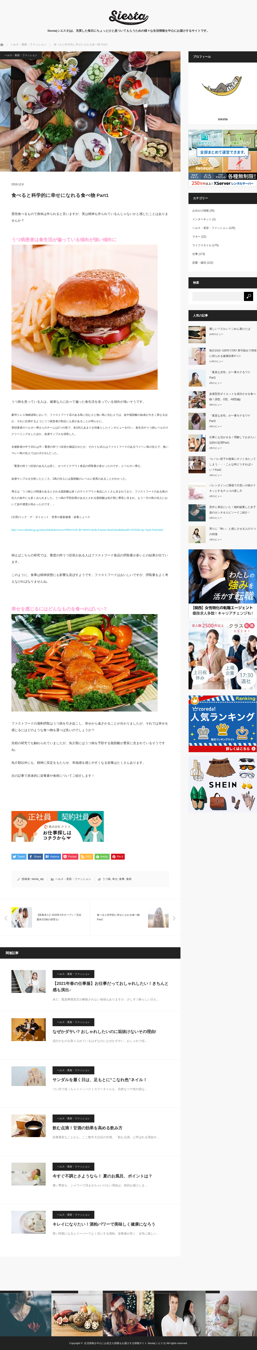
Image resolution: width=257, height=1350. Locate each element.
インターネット (202, 219)
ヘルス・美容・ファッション (21, 55)
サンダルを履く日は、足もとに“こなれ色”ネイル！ (100, 1080)
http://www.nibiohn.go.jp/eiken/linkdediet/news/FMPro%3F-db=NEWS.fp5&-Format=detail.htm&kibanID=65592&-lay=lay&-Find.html (87, 529)
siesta (223, 119)
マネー (196, 236)
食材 (129, 879)
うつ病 (106, 879)
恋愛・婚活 (199, 262)
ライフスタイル (202, 245)
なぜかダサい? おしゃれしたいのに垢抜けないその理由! (104, 1031)
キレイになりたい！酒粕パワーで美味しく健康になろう (104, 1224)
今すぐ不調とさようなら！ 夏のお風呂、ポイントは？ (102, 1176)
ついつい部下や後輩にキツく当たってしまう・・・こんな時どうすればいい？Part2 (232, 464)
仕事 (195, 254)
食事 (122, 879)
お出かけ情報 (200, 210)
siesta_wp (38, 879)
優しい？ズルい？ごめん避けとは (229, 328)
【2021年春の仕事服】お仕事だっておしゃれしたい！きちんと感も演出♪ (111, 986)
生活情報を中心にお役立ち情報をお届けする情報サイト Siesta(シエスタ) (125, 1343)
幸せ (115, 879)
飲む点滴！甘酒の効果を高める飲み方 (87, 1128)
